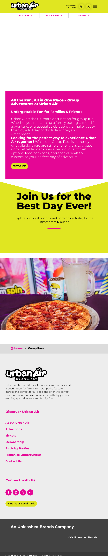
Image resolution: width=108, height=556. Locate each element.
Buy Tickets (25, 15)
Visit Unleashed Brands (82, 524)
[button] (81, 6)
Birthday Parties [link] (17, 435)
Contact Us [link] (13, 448)
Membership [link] (14, 429)
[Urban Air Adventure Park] (25, 9)
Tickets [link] (10, 423)
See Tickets (19, 166)
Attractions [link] (13, 416)
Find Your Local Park (21, 490)
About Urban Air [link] (17, 410)
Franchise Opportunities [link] (23, 442)
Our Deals (83, 15)
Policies (55, 550)
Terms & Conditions (39, 550)
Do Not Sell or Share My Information (82, 550)
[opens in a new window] (8, 480)
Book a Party (54, 15)
